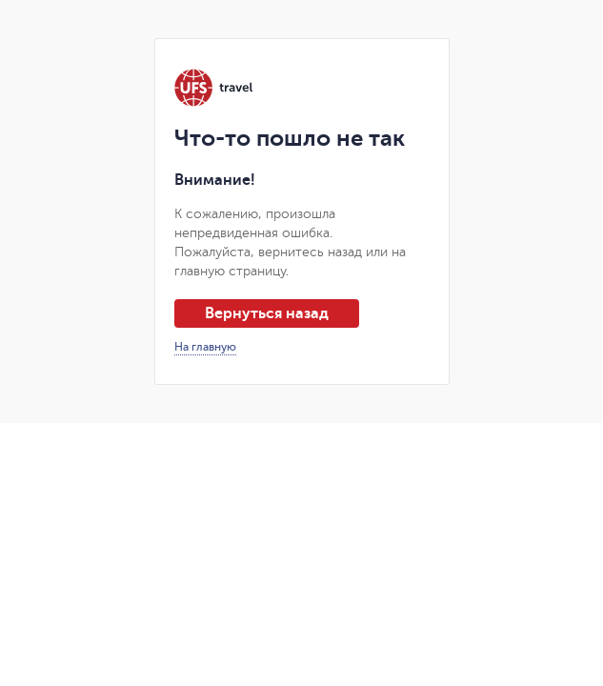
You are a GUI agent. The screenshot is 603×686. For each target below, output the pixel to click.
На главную (205, 346)
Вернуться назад (267, 313)
